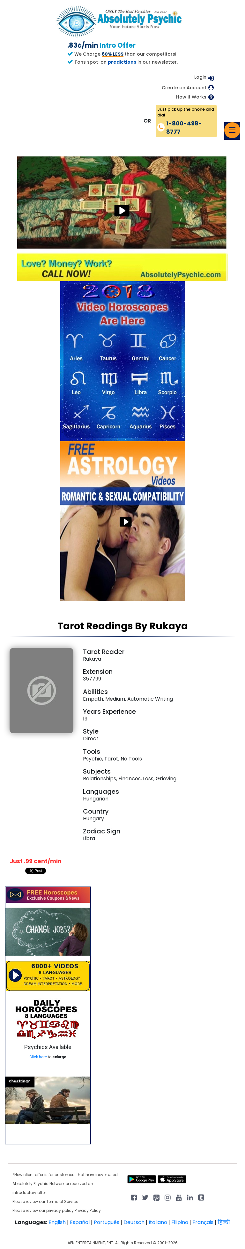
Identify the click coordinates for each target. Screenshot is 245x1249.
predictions (122, 62)
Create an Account (184, 88)
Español (80, 1222)
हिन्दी (224, 1222)
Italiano (158, 1222)
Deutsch (134, 1222)
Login (200, 77)
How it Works (191, 97)
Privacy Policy (88, 1210)
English (57, 1222)
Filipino (179, 1222)
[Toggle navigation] (232, 130)
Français (202, 1222)
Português (106, 1222)
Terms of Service (62, 1201)
